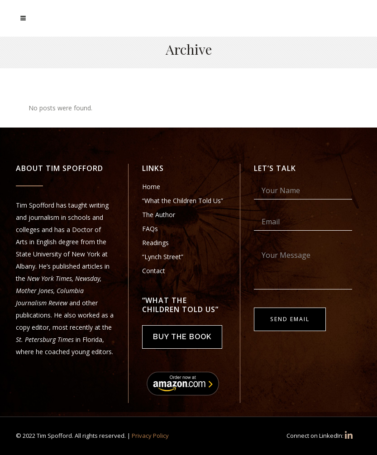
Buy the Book (182, 336)
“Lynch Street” (162, 256)
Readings (155, 242)
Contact (153, 270)
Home (151, 186)
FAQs (150, 228)
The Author (158, 214)
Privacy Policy (150, 435)
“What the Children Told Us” (182, 200)
